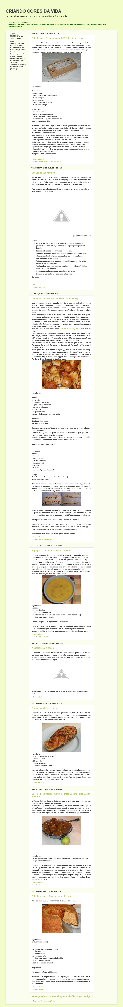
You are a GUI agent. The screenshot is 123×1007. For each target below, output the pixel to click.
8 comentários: (38, 159)
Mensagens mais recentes (44, 996)
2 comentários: (38, 697)
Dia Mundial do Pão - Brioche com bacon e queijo (55, 298)
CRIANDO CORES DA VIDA (33, 11)
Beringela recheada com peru (46, 708)
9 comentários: (38, 882)
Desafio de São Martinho (43, 173)
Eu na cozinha (56, 161)
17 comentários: (39, 285)
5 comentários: (38, 634)
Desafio (47, 161)
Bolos (41, 161)
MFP (52, 539)
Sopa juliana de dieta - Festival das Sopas (52, 550)
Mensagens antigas (82, 996)
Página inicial (65, 996)
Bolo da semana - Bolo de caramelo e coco (52, 896)
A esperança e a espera (43, 648)
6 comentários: (38, 537)
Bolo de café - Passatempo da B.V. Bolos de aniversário (58, 38)
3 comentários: (38, 783)
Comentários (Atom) (48, 1001)
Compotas (43, 885)
